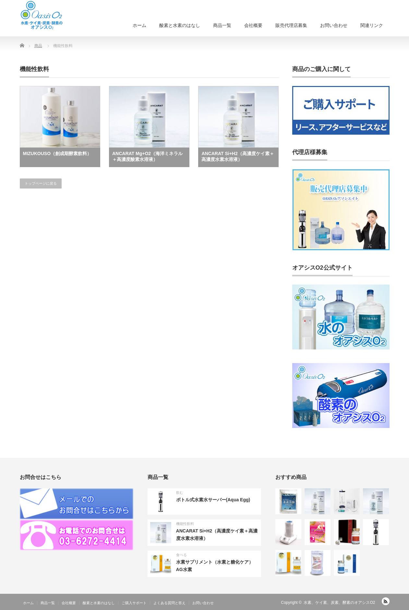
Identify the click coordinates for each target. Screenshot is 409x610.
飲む (179, 492)
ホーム (139, 25)
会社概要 (253, 25)
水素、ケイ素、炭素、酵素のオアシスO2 (339, 602)
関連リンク (371, 25)
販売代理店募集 (291, 25)
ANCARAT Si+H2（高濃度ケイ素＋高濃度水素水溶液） (237, 156)
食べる (181, 555)
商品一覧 (222, 25)
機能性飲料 (185, 524)
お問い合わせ (333, 25)
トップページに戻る (41, 183)
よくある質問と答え (169, 603)
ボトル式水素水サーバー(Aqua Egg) (213, 499)
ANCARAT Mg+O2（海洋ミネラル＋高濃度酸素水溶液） (147, 156)
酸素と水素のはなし (179, 25)
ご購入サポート (134, 603)
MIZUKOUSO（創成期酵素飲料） (57, 153)
